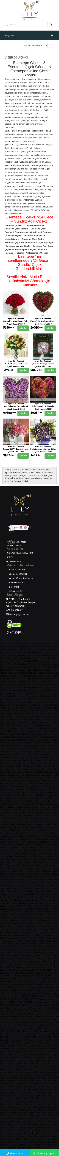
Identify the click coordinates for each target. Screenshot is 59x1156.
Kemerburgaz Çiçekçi (9, 708)
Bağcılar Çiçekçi (15, 1045)
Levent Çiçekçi (30, 702)
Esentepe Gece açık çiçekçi (16, 475)
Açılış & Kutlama (15, 970)
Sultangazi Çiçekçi (26, 1060)
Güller (31, 643)
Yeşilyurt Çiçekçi (21, 742)
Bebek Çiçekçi (31, 696)
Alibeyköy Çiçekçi (32, 775)
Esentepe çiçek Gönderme (42, 472)
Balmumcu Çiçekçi (31, 725)
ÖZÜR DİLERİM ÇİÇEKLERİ (16, 973)
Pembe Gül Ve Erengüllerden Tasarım (19, 449)
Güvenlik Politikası (17, 582)
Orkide (37, 643)
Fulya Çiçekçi (41, 716)
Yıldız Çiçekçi (42, 772)
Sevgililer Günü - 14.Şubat (21, 990)
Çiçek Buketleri (25, 649)
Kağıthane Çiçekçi (24, 1057)
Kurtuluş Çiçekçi (27, 719)
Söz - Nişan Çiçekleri (22, 981)
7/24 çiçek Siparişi (12, 478)
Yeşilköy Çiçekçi (44, 696)
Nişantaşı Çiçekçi (13, 722)
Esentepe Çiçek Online (29, 478)
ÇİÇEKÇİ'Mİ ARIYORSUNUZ (20, 552)
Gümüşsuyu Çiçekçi (34, 728)
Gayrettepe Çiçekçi (20, 745)
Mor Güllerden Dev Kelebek (16, 406)
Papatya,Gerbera (45, 646)
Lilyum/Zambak (30, 646)
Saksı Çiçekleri (46, 643)
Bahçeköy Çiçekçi (25, 710)
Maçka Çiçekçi (44, 702)
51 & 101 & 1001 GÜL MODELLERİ (14, 643)
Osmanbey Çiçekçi (29, 722)
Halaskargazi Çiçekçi (28, 763)
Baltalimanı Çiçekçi (8, 710)
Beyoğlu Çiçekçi (15, 1051)
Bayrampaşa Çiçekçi (25, 1048)
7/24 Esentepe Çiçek (27, 469)
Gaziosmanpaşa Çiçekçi (48, 1054)
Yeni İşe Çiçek (23, 984)
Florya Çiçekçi (19, 696)
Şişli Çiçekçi (12, 1060)
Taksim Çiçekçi (38, 705)
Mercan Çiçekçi (19, 731)
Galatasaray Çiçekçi (15, 728)
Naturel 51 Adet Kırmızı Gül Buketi (18, 321)
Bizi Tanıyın (14, 586)
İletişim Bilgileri (15, 590)
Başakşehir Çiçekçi (8, 1048)
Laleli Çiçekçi (6, 731)
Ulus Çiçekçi (26, 705)
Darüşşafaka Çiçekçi (42, 710)
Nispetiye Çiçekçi (20, 748)
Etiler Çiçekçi (43, 699)
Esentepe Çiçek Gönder (21, 472)
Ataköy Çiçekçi (6, 696)
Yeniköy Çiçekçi (29, 760)
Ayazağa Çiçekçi (14, 716)
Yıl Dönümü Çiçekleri (9, 975)
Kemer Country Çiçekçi (30, 708)
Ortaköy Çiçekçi (13, 705)
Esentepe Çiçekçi (12, 469)
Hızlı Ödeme (15, 561)
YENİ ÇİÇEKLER (37, 649)
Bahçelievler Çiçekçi (33, 1045)
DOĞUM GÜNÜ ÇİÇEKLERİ (39, 973)
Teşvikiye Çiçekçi (40, 769)
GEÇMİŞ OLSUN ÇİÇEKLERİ (31, 975)
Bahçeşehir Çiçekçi (15, 699)
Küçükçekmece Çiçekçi (42, 1057)
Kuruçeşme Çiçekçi (15, 702)
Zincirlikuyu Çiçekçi (50, 708)
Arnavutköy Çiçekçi (15, 725)
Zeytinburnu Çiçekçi (43, 1060)
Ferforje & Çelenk (15, 646)
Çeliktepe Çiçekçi (8, 734)
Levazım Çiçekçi (47, 725)
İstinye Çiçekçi (13, 713)
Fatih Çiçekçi (32, 1054)
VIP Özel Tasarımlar (16, 967)
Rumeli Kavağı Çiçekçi (30, 780)
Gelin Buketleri (28, 970)
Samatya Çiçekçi (35, 731)
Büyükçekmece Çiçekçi (34, 1051)
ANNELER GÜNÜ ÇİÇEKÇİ (19, 978)
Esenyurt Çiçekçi (7, 1054)
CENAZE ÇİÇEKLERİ (43, 970)
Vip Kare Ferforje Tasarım (43, 364)
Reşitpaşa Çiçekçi (14, 740)
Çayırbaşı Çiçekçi (41, 737)
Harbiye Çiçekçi (13, 719)
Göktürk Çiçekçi (52, 705)
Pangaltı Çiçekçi (44, 722)
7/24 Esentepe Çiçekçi (19, 481)
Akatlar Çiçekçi (30, 699)
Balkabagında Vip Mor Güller (43, 449)
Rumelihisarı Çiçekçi (26, 734)
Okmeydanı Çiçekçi (8, 737)
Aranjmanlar (13, 649)
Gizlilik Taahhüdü (16, 569)
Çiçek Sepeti (50, 649)
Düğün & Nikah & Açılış (36, 967)
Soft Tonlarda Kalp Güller (43, 406)
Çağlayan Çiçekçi (51, 731)
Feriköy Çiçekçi (28, 716)
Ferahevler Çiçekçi (41, 783)
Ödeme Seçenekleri (18, 573)
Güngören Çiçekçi (7, 1057)
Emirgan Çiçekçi (26, 757)
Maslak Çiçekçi (41, 719)
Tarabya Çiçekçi (44, 713)
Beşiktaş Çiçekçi (42, 1048)
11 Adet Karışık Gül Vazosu (15, 364)
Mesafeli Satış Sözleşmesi (20, 578)
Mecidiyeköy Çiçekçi (32, 766)
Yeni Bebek (54, 973)
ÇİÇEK (10, 557)
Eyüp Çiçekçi (20, 1054)
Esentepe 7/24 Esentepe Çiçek (40, 475)
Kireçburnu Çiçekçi (28, 713)
